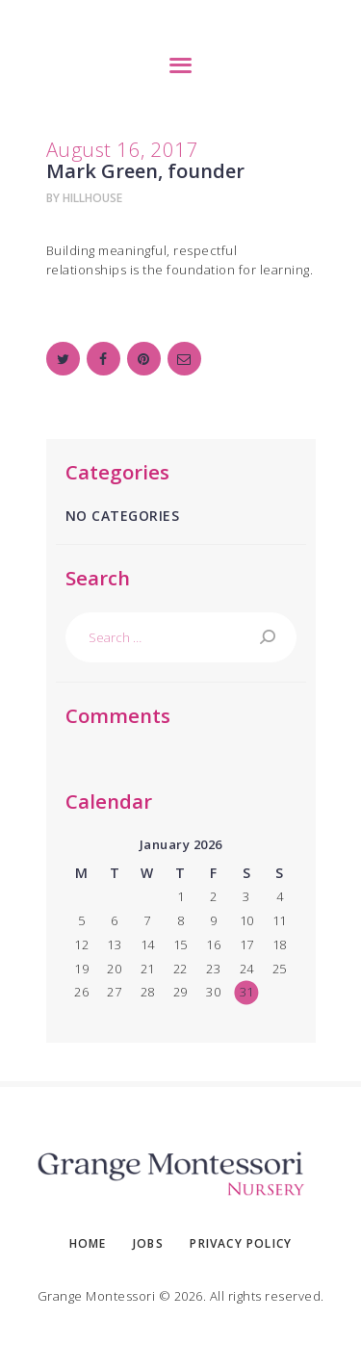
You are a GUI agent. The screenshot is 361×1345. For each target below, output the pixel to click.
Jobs (148, 1243)
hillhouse (92, 198)
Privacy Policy (241, 1243)
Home (88, 1243)
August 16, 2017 (122, 149)
